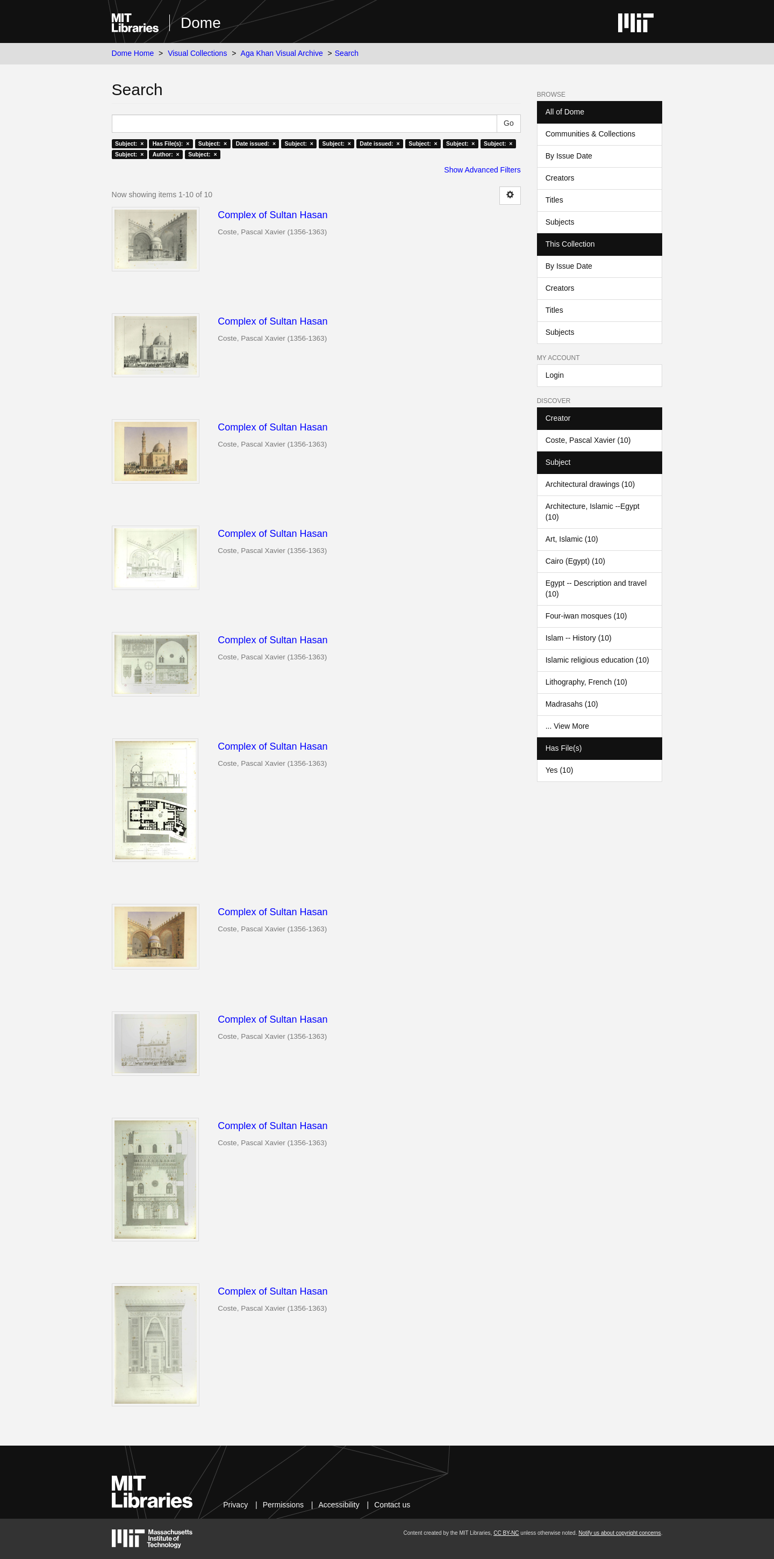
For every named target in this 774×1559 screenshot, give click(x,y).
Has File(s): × (171, 143)
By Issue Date (569, 156)
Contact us (392, 1504)
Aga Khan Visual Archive (282, 53)
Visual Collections (197, 53)
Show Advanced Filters (482, 170)
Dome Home (133, 53)
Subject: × (129, 143)
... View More (567, 726)
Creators (560, 178)
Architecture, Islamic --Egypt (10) (593, 511)
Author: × (166, 154)
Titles (554, 200)
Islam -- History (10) (579, 638)
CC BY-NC (506, 1533)
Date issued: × (256, 143)
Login (555, 375)
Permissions (283, 1504)
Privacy (235, 1504)
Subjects (560, 222)
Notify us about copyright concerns (619, 1533)
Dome (201, 23)
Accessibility (338, 1504)
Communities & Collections (590, 134)
